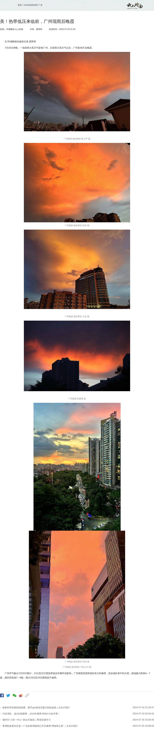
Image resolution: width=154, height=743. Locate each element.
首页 (20, 5)
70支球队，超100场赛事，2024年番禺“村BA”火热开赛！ (31, 713)
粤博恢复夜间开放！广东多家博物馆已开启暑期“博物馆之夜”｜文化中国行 (40, 726)
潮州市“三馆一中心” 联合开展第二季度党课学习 (26, 720)
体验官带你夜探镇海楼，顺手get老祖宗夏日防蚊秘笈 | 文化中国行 (36, 707)
